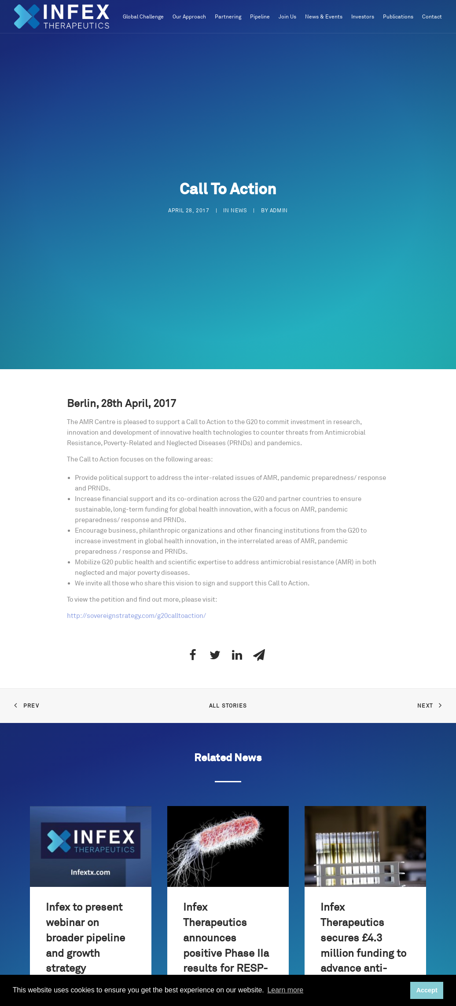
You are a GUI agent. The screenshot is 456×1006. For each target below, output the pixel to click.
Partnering (228, 17)
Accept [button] (427, 990)
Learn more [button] (285, 990)
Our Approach (189, 17)
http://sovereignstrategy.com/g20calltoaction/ (136, 616)
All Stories (228, 706)
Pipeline (260, 17)
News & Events (323, 17)
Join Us (287, 17)
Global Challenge (143, 17)
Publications (398, 17)
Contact (432, 17)
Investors (362, 17)
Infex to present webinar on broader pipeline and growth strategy (85, 938)
